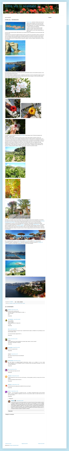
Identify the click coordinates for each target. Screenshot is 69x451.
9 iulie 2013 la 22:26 (17, 360)
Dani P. (9, 391)
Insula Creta (29, 22)
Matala (22, 225)
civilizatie (11, 303)
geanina (9, 309)
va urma (6, 298)
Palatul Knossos (36, 224)
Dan (8, 369)
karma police (10, 347)
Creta (17, 303)
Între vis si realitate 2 (22, 6)
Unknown (9, 375)
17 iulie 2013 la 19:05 (19, 400)
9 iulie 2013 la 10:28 (13, 329)
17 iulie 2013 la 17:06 (14, 391)
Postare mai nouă (8, 443)
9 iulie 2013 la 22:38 (13, 369)
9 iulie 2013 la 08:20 (17, 319)
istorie (21, 303)
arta (8, 303)
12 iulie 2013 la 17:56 (15, 384)
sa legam (39, 242)
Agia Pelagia (22, 135)
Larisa (9, 338)
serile (20, 242)
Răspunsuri (11, 398)
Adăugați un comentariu (9, 414)
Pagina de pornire (25, 443)
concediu (14, 303)
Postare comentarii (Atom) (14, 445)
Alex (9, 329)
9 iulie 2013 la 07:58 (14, 309)
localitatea (19, 225)
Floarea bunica (10, 360)
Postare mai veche (41, 443)
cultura (19, 303)
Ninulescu (10, 384)
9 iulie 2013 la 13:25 (16, 347)
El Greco (22, 224)
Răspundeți (10, 325)
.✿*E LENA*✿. (10, 319)
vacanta (24, 303)
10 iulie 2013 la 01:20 (15, 375)
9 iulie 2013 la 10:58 (14, 338)
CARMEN (12, 400)
